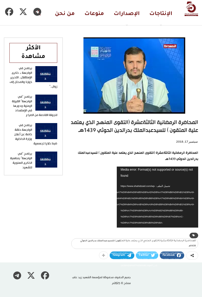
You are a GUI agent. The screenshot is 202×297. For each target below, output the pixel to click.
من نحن (65, 14)
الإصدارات (127, 14)
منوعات (94, 14)
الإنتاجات (160, 14)
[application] (157, 197)
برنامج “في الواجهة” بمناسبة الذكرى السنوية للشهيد (21, 160)
